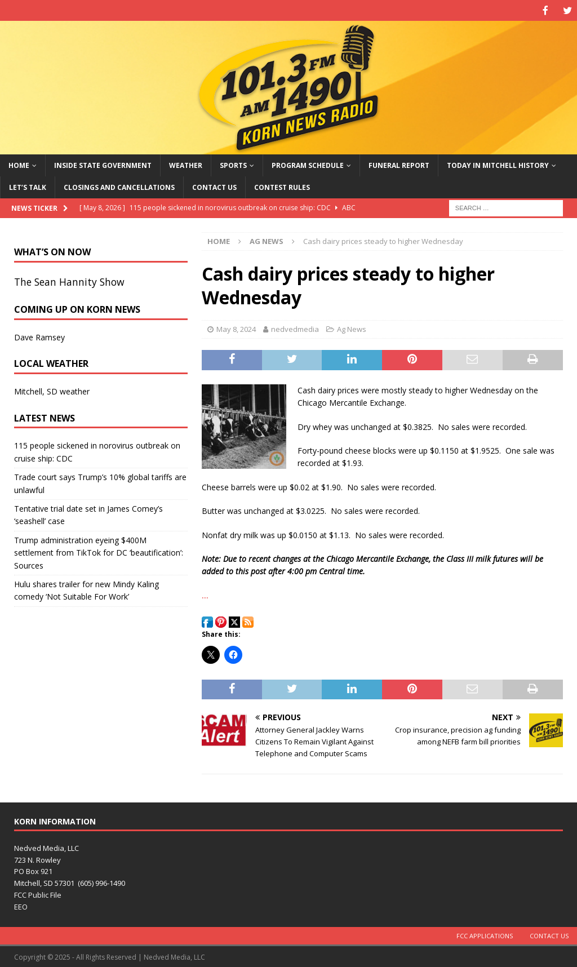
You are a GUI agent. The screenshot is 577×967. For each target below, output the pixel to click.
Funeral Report (399, 164)
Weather (185, 164)
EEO (21, 906)
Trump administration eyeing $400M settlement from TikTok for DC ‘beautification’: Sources (98, 552)
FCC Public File (37, 894)
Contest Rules (282, 186)
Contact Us (214, 186)
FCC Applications (484, 934)
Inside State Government (103, 164)
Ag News (351, 328)
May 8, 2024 (236, 328)
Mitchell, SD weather (52, 390)
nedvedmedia (295, 328)
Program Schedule (308, 164)
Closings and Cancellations (119, 186)
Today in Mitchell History (498, 164)
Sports (233, 164)
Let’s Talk (27, 186)
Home (18, 164)
